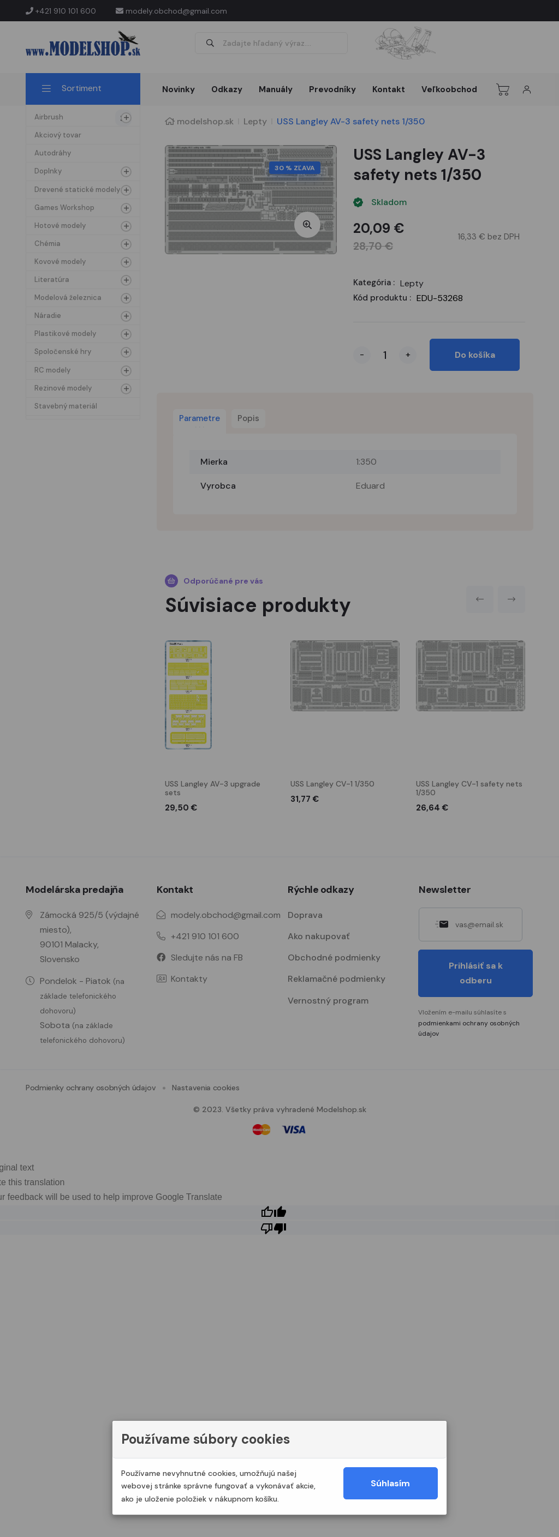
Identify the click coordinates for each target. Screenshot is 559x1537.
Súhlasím (390, 1483)
